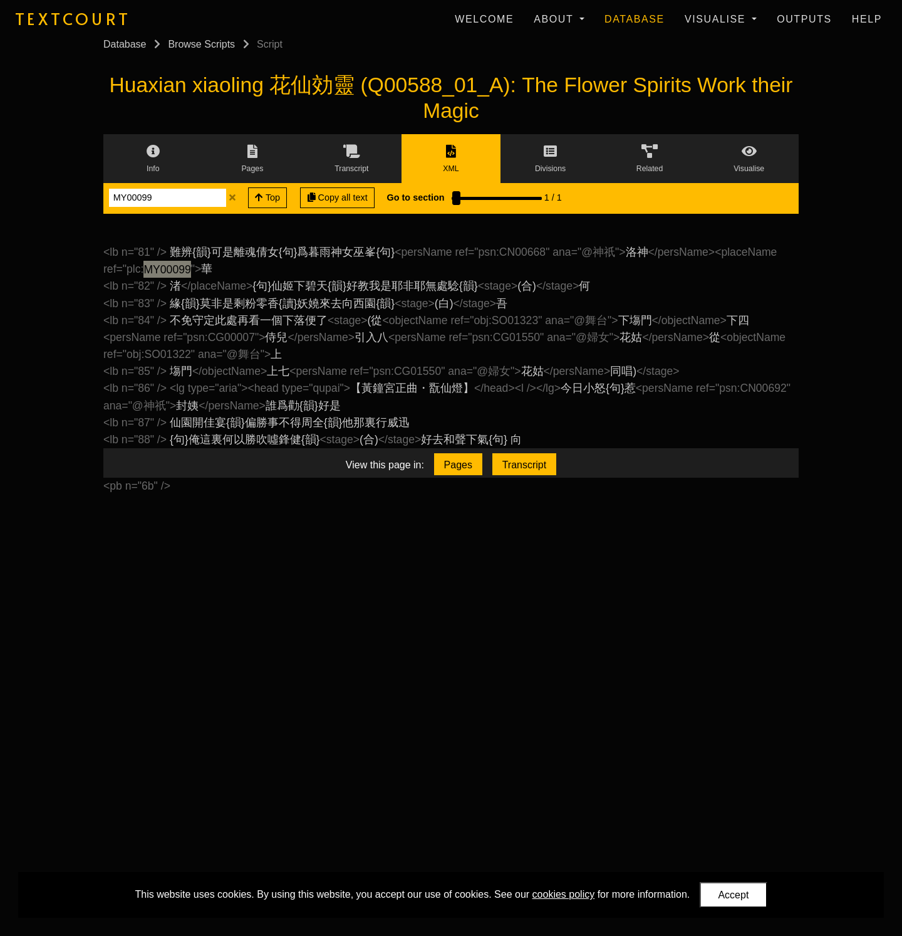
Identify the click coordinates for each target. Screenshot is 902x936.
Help (867, 19)
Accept (733, 895)
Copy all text (338, 197)
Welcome (484, 19)
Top (267, 197)
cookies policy (563, 894)
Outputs (804, 19)
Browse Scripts (201, 44)
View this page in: (385, 465)
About (555, 19)
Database (634, 19)
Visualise (717, 19)
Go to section (416, 197)
